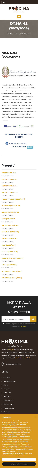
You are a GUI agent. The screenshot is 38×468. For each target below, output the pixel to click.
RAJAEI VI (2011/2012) (10, 232)
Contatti (6, 412)
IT (4, 3)
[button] (35, 417)
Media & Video (9, 408)
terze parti (28, 429)
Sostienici (7, 396)
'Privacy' (23, 326)
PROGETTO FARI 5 (9, 173)
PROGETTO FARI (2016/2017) (13, 199)
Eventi (6, 385)
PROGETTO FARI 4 (9, 179)
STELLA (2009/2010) (10, 252)
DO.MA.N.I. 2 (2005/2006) (12, 278)
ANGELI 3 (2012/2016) (10, 212)
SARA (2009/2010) (9, 245)
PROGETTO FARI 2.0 (10, 192)
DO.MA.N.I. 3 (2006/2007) (12, 271)
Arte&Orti (7, 393)
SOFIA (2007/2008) (9, 265)
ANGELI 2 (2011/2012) (10, 225)
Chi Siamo (7, 377)
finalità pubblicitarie (7, 439)
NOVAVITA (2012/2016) (11, 206)
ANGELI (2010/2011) (9, 238)
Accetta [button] (19, 459)
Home (10, 33)
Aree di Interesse (23, 33)
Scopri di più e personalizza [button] (19, 464)
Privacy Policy (8, 400)
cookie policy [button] (26, 427)
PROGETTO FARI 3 (9, 186)
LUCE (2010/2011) (8, 219)
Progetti (6, 389)
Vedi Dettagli (7, 176)
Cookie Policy (8, 404)
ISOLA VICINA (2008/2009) (12, 258)
